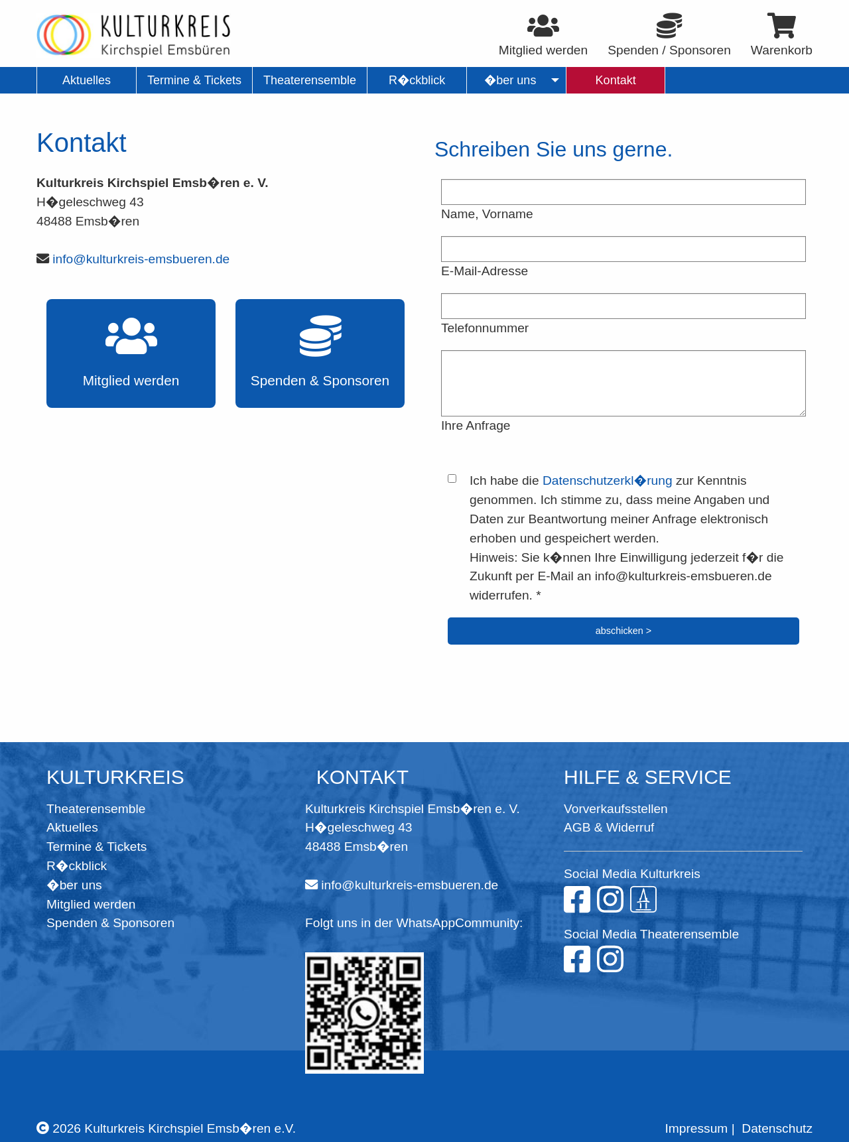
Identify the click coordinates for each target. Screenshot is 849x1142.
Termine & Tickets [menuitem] (194, 80)
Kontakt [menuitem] (616, 80)
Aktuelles (72, 827)
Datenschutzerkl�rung (608, 480)
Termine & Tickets (96, 847)
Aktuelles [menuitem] (86, 80)
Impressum (696, 1128)
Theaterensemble (95, 809)
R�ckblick (76, 866)
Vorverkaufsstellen (616, 809)
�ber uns (74, 885)
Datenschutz (777, 1128)
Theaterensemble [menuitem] (309, 80)
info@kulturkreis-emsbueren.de (140, 259)
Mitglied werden (90, 904)
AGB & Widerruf (609, 827)
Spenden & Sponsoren (110, 923)
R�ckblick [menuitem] (417, 80)
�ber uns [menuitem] (510, 80)
